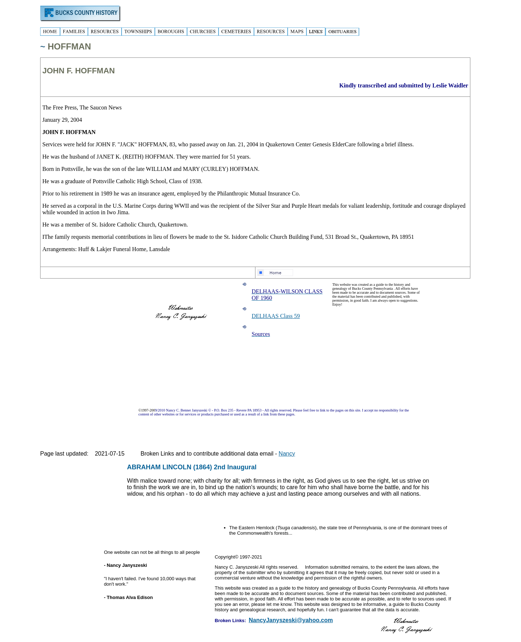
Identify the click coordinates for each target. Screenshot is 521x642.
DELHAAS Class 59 (276, 316)
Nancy (287, 454)
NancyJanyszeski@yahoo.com (291, 620)
